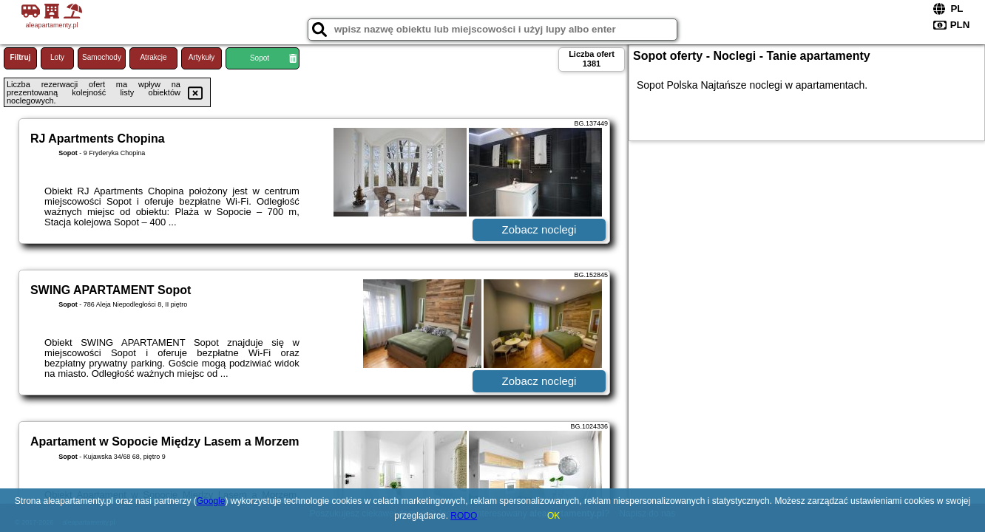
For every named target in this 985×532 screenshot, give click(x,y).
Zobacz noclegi (539, 229)
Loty (57, 57)
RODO (463, 516)
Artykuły (202, 57)
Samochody (101, 57)
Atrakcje (153, 57)
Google (211, 501)
